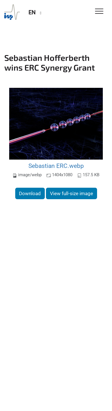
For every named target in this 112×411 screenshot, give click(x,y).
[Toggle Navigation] (99, 12)
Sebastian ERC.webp (56, 165)
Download (30, 193)
